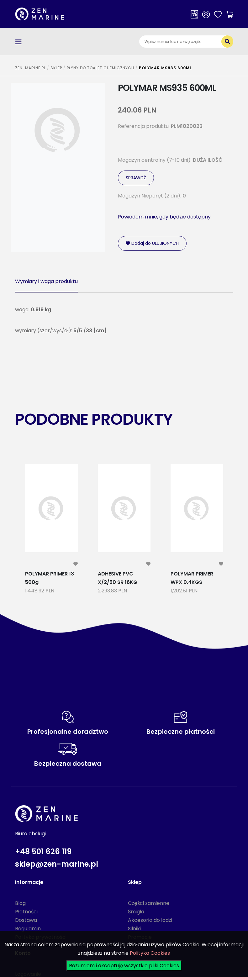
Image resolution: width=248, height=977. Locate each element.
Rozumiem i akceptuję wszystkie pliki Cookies (124, 965)
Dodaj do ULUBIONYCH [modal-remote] (152, 243)
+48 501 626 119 (43, 851)
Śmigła (136, 911)
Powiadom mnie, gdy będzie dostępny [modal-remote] (164, 216)
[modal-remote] (75, 564)
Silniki (134, 928)
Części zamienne (148, 903)
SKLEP (56, 68)
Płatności (26, 911)
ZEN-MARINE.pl (30, 68)
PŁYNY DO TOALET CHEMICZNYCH (100, 68)
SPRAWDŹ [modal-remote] (136, 178)
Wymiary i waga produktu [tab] (46, 281)
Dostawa (26, 920)
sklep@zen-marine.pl (56, 864)
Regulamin (28, 928)
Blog (20, 903)
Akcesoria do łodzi (150, 920)
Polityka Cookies (150, 953)
